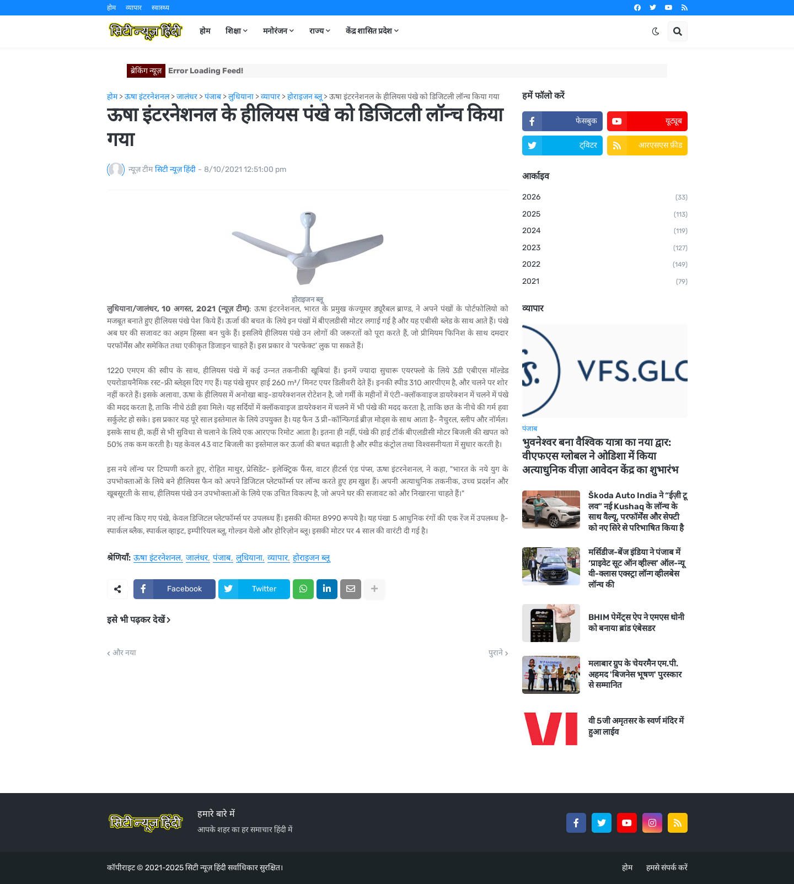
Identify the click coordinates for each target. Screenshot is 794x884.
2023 (605, 248)
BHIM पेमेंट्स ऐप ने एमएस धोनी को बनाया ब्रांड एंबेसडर (636, 622)
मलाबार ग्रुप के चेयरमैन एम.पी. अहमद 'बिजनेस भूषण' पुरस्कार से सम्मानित (635, 674)
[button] (655, 31)
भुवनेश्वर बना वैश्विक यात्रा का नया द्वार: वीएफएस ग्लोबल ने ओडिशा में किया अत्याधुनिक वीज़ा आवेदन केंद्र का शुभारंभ (600, 456)
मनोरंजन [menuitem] (275, 31)
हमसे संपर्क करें (667, 867)
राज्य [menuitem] (316, 31)
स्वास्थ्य (160, 8)
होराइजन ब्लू (311, 558)
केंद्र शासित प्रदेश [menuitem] (369, 31)
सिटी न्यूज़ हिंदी (205, 867)
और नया (124, 653)
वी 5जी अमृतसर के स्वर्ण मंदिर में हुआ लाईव (636, 726)
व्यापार (134, 8)
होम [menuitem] (205, 31)
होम (111, 8)
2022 (605, 265)
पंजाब (222, 558)
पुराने (496, 653)
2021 (605, 282)
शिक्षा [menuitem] (233, 31)
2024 (605, 231)
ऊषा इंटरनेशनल (157, 558)
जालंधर (197, 558)
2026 (605, 197)
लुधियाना (249, 558)
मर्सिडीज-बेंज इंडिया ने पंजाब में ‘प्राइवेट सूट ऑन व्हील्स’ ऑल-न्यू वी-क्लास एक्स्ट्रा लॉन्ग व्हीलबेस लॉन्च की (636, 568)
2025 (605, 214)
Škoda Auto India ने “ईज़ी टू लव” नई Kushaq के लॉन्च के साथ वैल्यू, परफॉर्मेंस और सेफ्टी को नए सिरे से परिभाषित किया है (637, 511)
